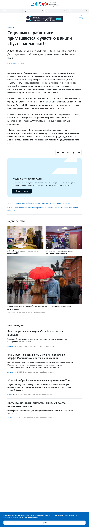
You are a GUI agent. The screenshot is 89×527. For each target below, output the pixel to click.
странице (46, 102)
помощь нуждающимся (43, 203)
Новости (10, 27)
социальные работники (62, 203)
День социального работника (22, 203)
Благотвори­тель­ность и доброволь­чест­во (30, 312)
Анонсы (10, 346)
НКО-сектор (11, 63)
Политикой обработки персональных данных (21, 517)
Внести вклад (21, 191)
